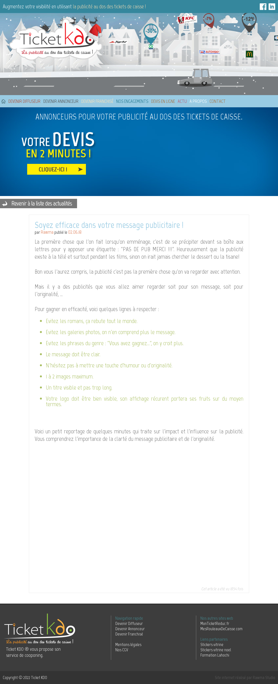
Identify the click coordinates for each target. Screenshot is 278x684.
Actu (182, 101)
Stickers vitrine (211, 644)
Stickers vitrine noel (215, 649)
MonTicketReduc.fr (214, 623)
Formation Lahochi (214, 655)
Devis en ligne (163, 101)
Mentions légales (128, 644)
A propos (198, 101)
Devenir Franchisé (129, 634)
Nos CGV (121, 649)
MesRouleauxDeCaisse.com (221, 628)
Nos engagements (132, 101)
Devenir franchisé (97, 101)
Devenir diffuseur (24, 101)
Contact (218, 101)
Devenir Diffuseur (129, 623)
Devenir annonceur (60, 101)
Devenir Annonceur (130, 628)
